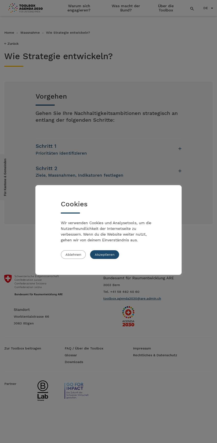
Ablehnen (73, 255)
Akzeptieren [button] (104, 255)
